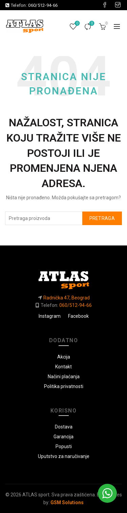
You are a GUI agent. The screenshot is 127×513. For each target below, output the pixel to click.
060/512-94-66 (43, 5)
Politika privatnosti (63, 386)
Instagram (50, 316)
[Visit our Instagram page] (118, 5)
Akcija (63, 357)
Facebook (78, 316)
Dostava (63, 426)
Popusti (64, 446)
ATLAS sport (35, 494)
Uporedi (91, 23)
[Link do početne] (63, 277)
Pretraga (102, 218)
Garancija (63, 436)
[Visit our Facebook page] (105, 5)
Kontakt (63, 366)
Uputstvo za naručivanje (63, 456)
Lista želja (77, 23)
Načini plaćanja (64, 376)
